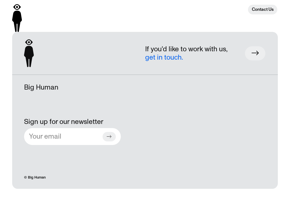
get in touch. (164, 57)
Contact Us (263, 9)
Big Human (37, 177)
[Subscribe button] (109, 136)
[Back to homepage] (17, 18)
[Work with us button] (255, 53)
